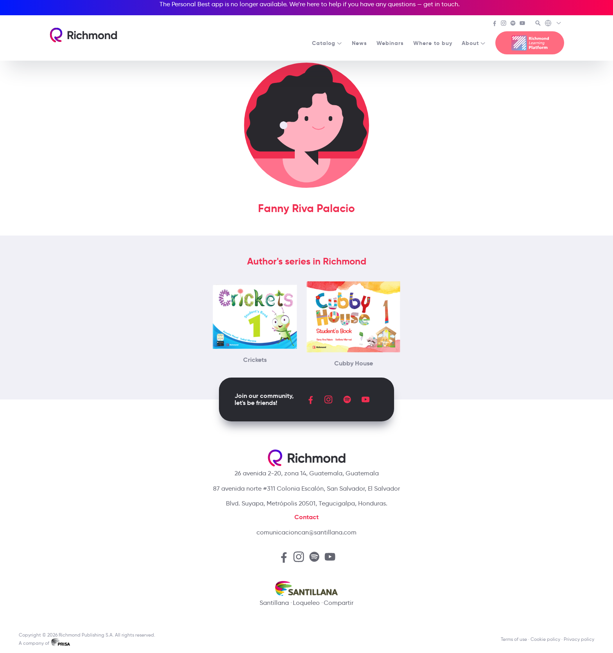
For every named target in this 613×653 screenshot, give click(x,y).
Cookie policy (545, 639)
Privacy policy (579, 639)
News (359, 43)
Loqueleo (306, 602)
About (474, 43)
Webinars (390, 43)
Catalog (327, 43)
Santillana (274, 602)
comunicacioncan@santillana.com (306, 532)
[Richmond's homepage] (83, 35)
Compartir (338, 602)
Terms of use (514, 639)
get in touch (440, 4)
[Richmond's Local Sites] (553, 24)
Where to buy (432, 43)
